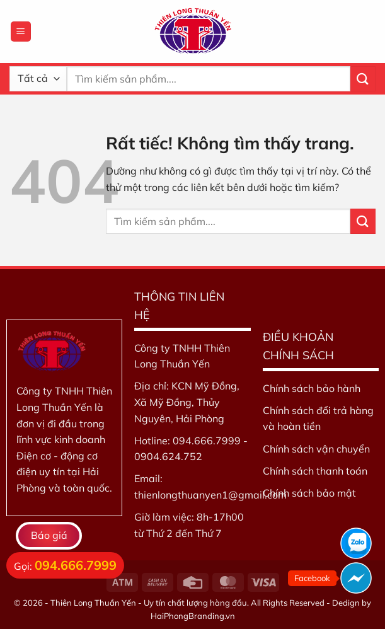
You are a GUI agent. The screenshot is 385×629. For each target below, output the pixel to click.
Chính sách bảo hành (311, 388)
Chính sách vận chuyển (316, 448)
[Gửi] (363, 78)
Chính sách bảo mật (309, 493)
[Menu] (21, 31)
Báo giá (49, 535)
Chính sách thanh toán (315, 471)
